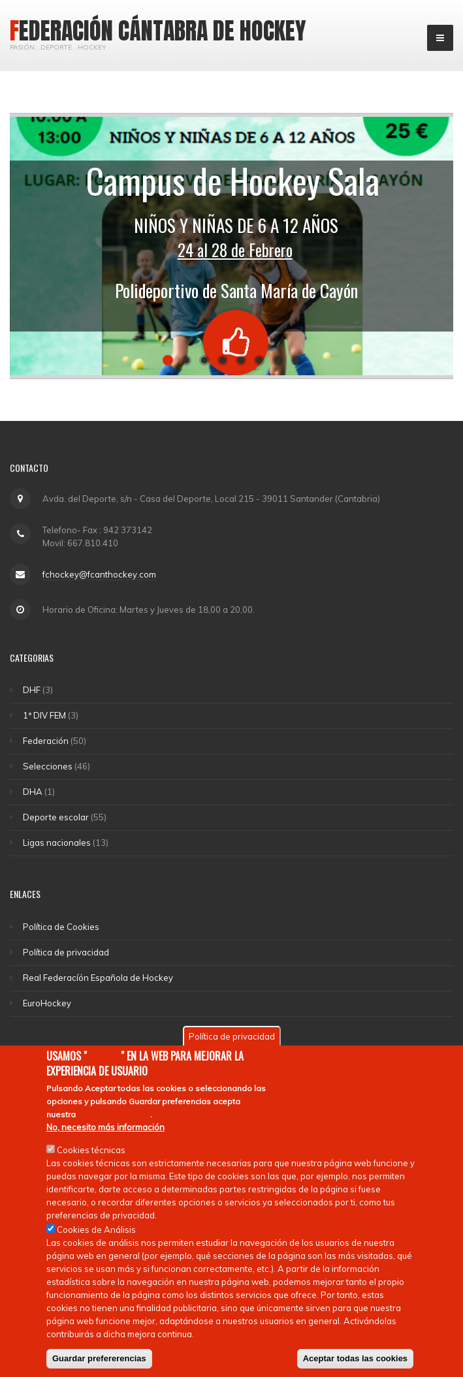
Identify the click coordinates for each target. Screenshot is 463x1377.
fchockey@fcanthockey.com (99, 574)
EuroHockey (47, 1003)
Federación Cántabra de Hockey (158, 30)
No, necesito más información (105, 1127)
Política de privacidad (66, 952)
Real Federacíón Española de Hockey (98, 977)
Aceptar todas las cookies (355, 1358)
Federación (46, 740)
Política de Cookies (61, 926)
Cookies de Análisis (96, 1229)
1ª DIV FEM (44, 715)
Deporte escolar (56, 817)
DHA (32, 791)
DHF (31, 690)
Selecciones (47, 766)
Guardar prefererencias (99, 1358)
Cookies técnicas (91, 1150)
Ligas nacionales (57, 842)
